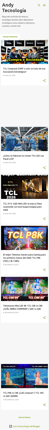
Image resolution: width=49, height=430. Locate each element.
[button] (44, 80)
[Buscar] (39, 5)
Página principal (10, 37)
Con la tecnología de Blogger (24, 426)
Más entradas (24, 417)
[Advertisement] (23, 106)
